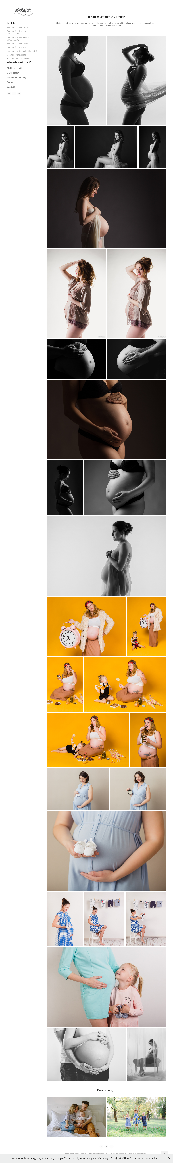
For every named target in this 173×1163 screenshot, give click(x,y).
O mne (10, 82)
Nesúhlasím (151, 1158)
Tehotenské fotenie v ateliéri (19, 62)
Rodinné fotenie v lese (16, 47)
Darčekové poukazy (16, 77)
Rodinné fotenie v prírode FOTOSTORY (18, 32)
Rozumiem (138, 1158)
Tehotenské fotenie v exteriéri (19, 58)
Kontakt (11, 87)
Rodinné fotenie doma (16, 55)
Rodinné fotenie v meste (17, 43)
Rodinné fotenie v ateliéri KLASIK (22, 51)
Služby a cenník (14, 68)
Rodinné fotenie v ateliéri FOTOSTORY (18, 38)
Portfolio (11, 23)
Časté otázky (13, 73)
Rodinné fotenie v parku (17, 27)
